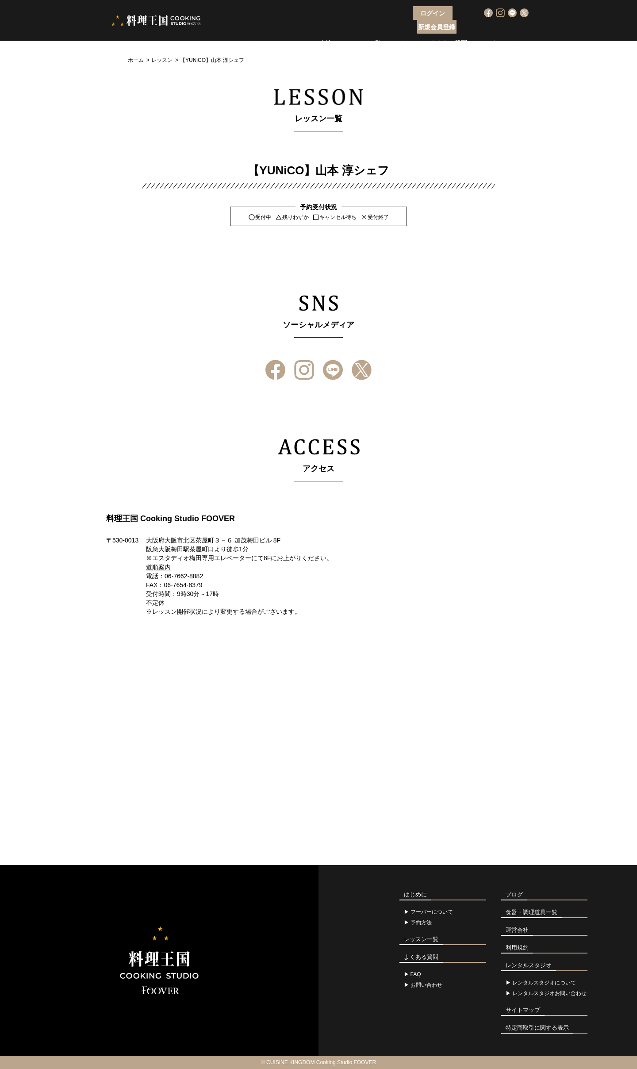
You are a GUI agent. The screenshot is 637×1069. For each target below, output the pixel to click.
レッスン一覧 (362, 29)
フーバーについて (258, 29)
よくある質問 (448, 29)
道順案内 (158, 567)
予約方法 (421, 922)
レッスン (162, 60)
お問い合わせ (426, 985)
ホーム (136, 60)
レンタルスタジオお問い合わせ (549, 993)
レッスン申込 (313, 29)
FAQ (416, 974)
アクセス (405, 29)
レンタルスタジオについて (544, 982)
